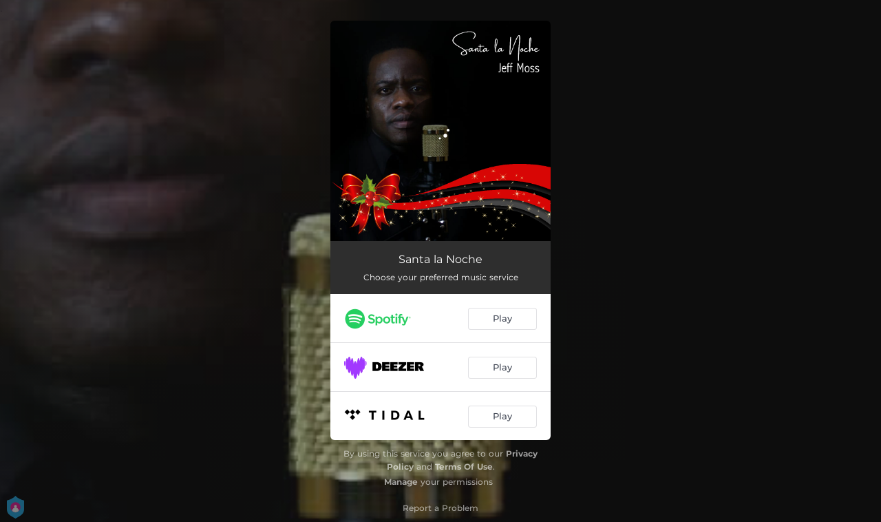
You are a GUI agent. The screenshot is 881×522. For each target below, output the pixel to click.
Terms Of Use (464, 466)
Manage (401, 482)
